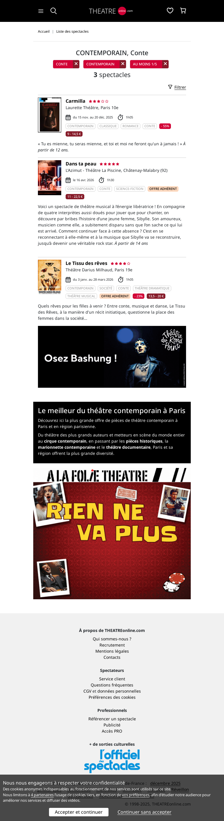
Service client (112, 679)
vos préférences (135, 794)
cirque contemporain (65, 441)
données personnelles (119, 691)
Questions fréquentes (112, 685)
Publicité (112, 725)
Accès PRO (112, 731)
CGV (87, 691)
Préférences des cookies (112, 697)
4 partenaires (42, 794)
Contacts (112, 657)
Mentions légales (112, 651)
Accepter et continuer (79, 812)
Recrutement (112, 645)
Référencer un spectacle (112, 719)
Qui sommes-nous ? (112, 639)
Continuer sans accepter (145, 812)
